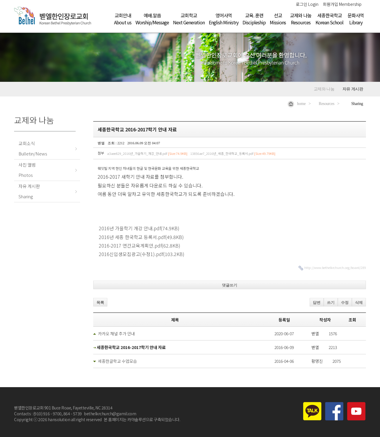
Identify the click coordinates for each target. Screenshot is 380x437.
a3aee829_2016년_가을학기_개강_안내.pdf (147, 153)
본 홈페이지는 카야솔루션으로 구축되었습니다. (142, 419)
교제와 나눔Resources (300, 19)
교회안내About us (122, 19)
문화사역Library (355, 19)
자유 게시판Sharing (29, 191)
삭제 (359, 302)
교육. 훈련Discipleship (254, 19)
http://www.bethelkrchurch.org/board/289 (335, 267)
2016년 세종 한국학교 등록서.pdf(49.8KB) (141, 236)
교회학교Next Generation (189, 19)
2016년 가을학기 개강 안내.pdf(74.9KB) (138, 228)
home (297, 103)
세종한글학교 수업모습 (117, 361)
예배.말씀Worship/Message (152, 19)
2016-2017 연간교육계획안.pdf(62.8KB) (139, 245)
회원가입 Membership (342, 4)
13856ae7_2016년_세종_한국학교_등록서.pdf (232, 153)
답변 (316, 302)
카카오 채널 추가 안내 (116, 333)
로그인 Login (307, 4)
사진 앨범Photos (27, 170)
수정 (345, 302)
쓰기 (331, 302)
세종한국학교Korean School (329, 19)
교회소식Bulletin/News (32, 148)
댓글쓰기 (229, 285)
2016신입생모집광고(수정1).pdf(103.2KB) (141, 254)
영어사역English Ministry (223, 19)
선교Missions (278, 19)
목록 (100, 302)
